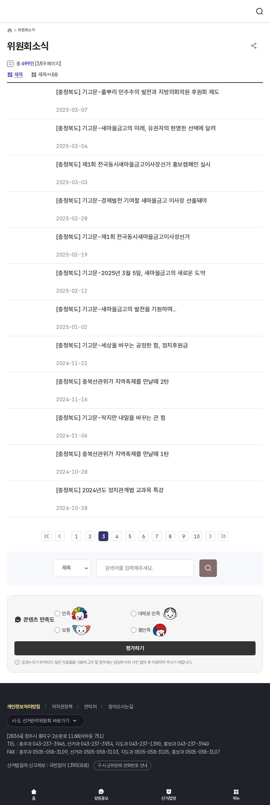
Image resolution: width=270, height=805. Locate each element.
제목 (14, 74)
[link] (103, 536)
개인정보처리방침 (23, 706)
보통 (66, 630)
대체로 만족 (149, 613)
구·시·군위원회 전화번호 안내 (122, 765)
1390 (72, 765)
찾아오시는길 (120, 706)
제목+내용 (44, 74)
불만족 (144, 630)
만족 (66, 613)
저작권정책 (62, 706)
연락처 (90, 706)
